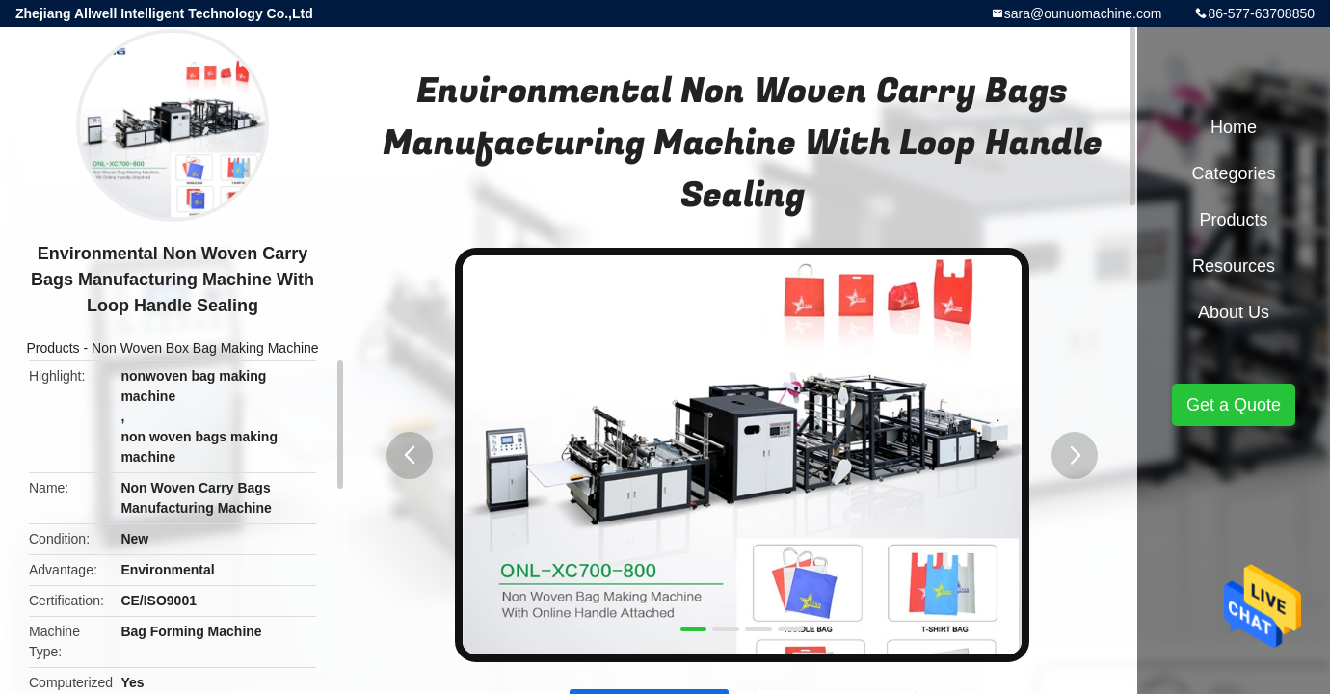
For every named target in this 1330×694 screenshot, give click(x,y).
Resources (1233, 266)
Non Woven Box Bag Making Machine (205, 348)
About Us (1233, 312)
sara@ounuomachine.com (1083, 13)
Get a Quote (1233, 404)
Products (52, 348)
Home (1233, 127)
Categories (1233, 173)
